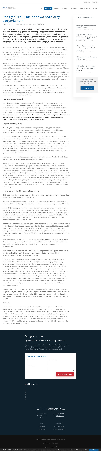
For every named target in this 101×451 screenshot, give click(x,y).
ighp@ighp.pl (33, 349)
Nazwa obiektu (32, 360)
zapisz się (87, 88)
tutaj (60, 349)
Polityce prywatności (81, 449)
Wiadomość (53, 360)
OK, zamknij (94, 449)
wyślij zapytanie (65, 374)
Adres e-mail (31, 366)
